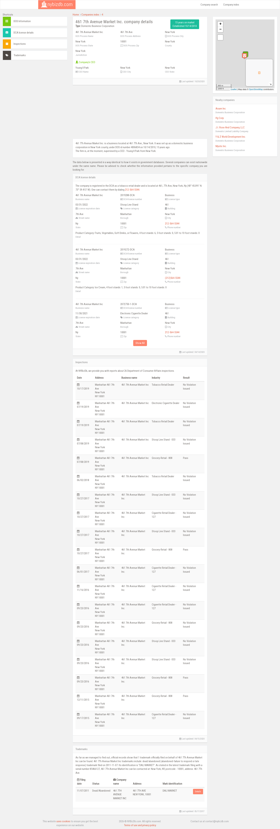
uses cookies (63, 821)
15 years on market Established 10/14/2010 (185, 24)
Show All (140, 343)
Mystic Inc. (221, 146)
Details (198, 791)
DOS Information (22, 21)
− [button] (220, 29)
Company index (231, 4)
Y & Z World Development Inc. (231, 136)
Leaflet (234, 89)
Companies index (90, 14)
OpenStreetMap (256, 89)
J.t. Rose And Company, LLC (230, 127)
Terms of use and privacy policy (140, 825)
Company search (209, 4)
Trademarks (20, 55)
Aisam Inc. (221, 108)
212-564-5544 (132, 189)
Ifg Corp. (220, 118)
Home (76, 14)
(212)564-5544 (172, 278)
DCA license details (24, 32)
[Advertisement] (35, 88)
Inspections (20, 43)
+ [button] (220, 24)
